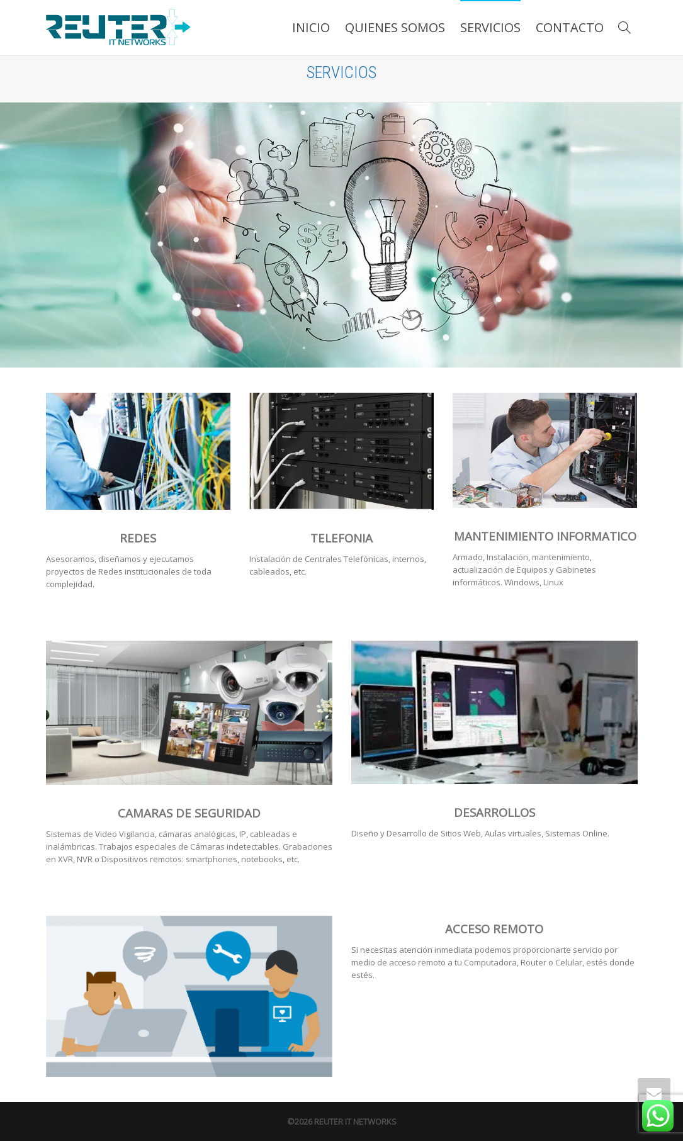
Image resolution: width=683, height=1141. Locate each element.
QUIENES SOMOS (395, 27)
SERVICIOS (490, 27)
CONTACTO (570, 27)
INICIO (311, 27)
